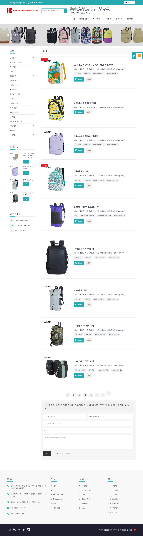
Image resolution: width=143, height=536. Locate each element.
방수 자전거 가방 (80, 370)
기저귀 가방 (14, 103)
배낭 (76, 216)
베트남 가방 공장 (98, 74)
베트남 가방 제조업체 (87, 216)
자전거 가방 (14, 99)
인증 (83, 508)
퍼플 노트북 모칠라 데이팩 (28, 168)
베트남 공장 (83, 19)
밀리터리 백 (14, 112)
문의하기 (130, 19)
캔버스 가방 (14, 85)
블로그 (119, 19)
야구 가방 (113, 495)
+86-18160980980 (36, 3)
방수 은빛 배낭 (28, 180)
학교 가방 (77, 74)
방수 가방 (87, 145)
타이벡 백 (13, 81)
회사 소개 (97, 19)
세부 (89, 79)
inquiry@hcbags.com (17, 3)
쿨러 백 (12, 130)
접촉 (9, 479)
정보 (53, 479)
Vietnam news (58, 495)
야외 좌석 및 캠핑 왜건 (18, 62)
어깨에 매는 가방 (16, 121)
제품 (108, 19)
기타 (26, 162)
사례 (83, 495)
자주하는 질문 (86, 490)
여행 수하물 (78, 335)
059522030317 (20, 231)
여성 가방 (13, 135)
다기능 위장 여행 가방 (28, 194)
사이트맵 (56, 508)
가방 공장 (87, 74)
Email (78, 79)
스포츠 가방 (14, 76)
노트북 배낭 (78, 257)
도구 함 (12, 117)
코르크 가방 (14, 90)
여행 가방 (13, 126)
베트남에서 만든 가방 (104, 216)
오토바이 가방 (15, 94)
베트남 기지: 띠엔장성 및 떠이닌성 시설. (25, 502)
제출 (46, 454)
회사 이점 (84, 504)
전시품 (12, 58)
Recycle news (58, 499)
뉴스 (55, 490)
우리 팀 (84, 486)
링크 (110, 479)
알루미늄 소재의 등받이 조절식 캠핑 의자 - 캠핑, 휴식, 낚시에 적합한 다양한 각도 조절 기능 (29, 156)
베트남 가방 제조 (112, 74)
